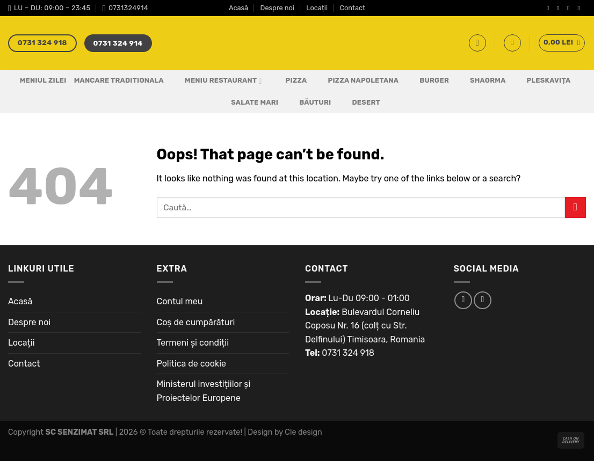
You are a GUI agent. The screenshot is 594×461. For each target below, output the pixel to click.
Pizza (289, 81)
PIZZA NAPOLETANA (357, 81)
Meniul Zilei (43, 80)
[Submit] (575, 207)
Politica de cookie (192, 363)
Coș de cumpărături (196, 322)
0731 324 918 (348, 353)
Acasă (238, 8)
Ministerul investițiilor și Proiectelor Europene (204, 391)
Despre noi (277, 8)
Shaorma (481, 81)
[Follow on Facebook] (550, 8)
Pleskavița (542, 81)
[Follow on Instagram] (560, 8)
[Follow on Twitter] (570, 8)
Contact (352, 8)
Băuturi (308, 102)
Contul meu (180, 301)
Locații (317, 8)
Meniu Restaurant (216, 81)
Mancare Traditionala (119, 80)
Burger (427, 81)
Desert (359, 102)
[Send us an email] (580, 8)
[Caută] (477, 43)
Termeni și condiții (193, 343)
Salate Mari (248, 102)
